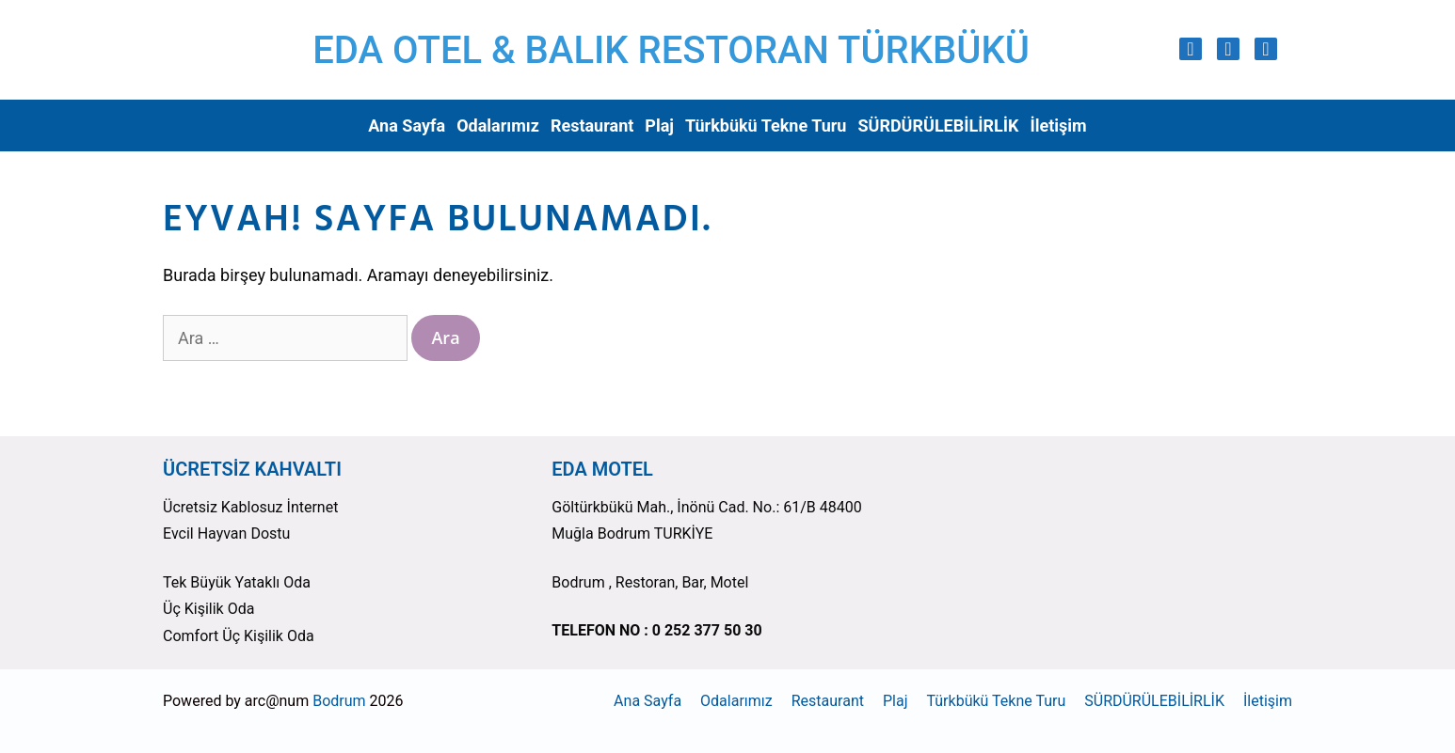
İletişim (1058, 125)
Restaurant (592, 125)
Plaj (659, 125)
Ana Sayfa (406, 125)
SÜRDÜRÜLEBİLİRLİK (937, 125)
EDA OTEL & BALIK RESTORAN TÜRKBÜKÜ (671, 50)
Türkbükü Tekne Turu (765, 125)
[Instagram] (1190, 49)
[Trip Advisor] (1266, 49)
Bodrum (338, 701)
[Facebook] (1228, 49)
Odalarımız (497, 125)
